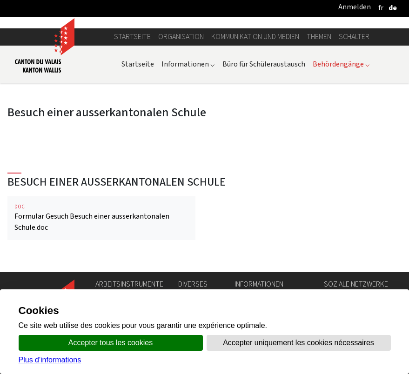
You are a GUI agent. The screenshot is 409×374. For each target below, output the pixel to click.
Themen (319, 36)
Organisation (181, 36)
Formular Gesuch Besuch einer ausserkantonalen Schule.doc (101, 218)
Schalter (354, 36)
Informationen (188, 64)
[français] (380, 8)
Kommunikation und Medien (255, 36)
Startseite (132, 36)
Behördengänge (341, 64)
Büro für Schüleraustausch (263, 64)
